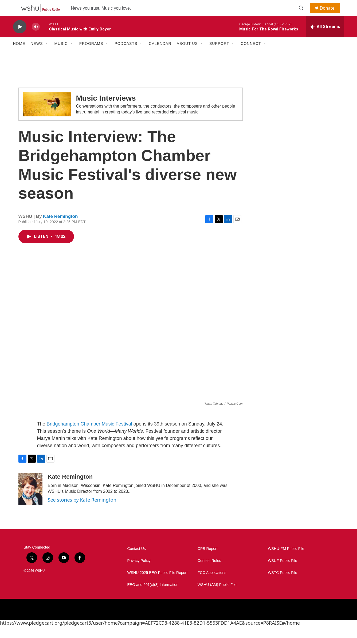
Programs (91, 55)
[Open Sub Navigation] (47, 55)
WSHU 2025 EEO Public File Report (157, 585)
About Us (187, 55)
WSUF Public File (282, 573)
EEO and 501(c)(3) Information (152, 597)
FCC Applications (212, 585)
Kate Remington (60, 228)
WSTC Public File (282, 585)
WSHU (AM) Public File (217, 597)
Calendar (160, 55)
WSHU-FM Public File (286, 561)
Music (61, 55)
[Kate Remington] (30, 501)
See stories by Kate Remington (82, 512)
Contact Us (136, 561)
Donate (330, 14)
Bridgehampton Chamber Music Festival (90, 436)
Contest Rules (209, 573)
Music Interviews (106, 110)
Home (19, 55)
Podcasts (126, 55)
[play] (19, 39)
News (37, 55)
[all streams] (325, 38)
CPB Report (208, 561)
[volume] (35, 39)
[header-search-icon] (304, 14)
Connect (251, 55)
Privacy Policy (139, 573)
